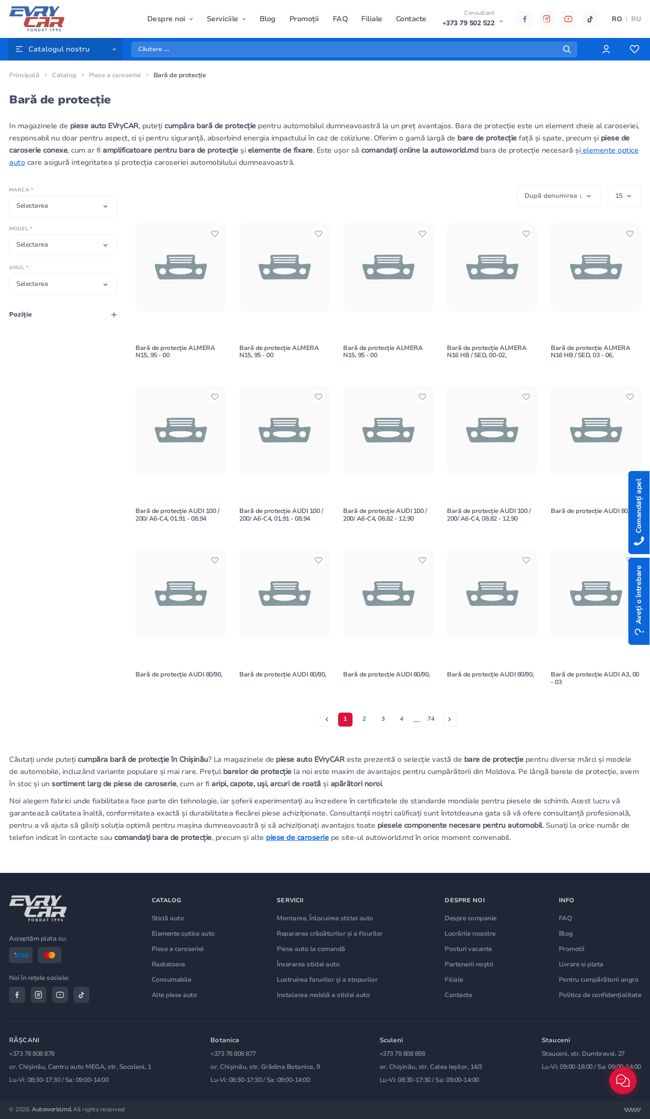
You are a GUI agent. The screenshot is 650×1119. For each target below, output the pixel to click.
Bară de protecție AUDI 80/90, (595, 514)
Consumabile (172, 979)
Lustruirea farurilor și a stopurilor (327, 979)
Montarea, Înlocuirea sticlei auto (325, 918)
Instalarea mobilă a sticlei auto (323, 994)
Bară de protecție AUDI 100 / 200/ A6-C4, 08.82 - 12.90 (385, 518)
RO (617, 18)
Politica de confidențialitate (600, 994)
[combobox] (63, 206)
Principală (24, 75)
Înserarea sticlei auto (308, 964)
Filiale (371, 19)
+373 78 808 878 (32, 1053)
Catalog (64, 75)
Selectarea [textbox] (32, 205)
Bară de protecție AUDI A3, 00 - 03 (596, 684)
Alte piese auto (175, 994)
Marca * (21, 189)
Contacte (411, 19)
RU (636, 18)
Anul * (18, 267)
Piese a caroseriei (116, 75)
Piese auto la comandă (311, 948)
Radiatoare (169, 964)
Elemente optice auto (183, 933)
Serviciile (222, 19)
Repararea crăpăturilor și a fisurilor (330, 933)
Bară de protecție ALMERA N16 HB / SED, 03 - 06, (591, 353)
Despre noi (166, 19)
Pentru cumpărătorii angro (599, 979)
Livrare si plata (581, 964)
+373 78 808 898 (402, 1053)
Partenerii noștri (469, 964)
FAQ (340, 19)
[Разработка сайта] (632, 1110)
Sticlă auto (168, 918)
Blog (268, 19)
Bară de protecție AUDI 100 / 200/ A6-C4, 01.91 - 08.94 (177, 518)
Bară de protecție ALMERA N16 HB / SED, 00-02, (487, 353)
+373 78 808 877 (233, 1053)
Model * (20, 228)
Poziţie (20, 314)
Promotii (572, 948)
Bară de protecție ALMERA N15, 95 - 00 (175, 353)
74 (431, 725)
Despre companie (471, 918)
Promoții (304, 19)
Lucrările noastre (470, 933)
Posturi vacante (468, 948)
